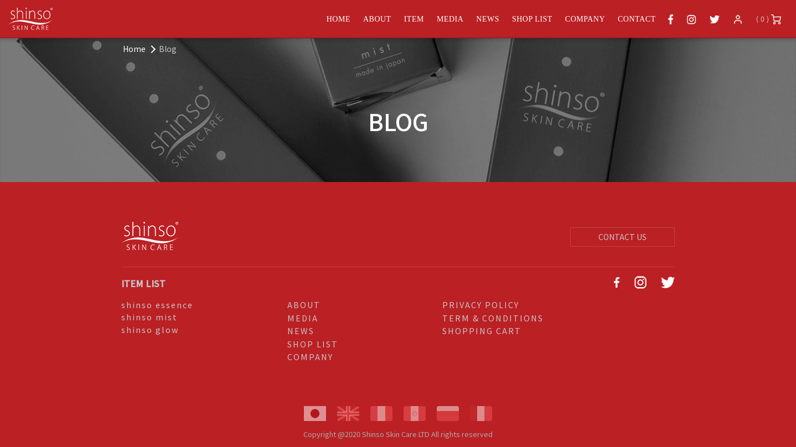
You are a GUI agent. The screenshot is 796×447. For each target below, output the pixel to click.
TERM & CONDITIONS (493, 318)
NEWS (487, 19)
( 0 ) (768, 19)
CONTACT (637, 19)
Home (134, 48)
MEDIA (450, 19)
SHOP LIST (532, 19)
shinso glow (150, 329)
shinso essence (157, 304)
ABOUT (377, 19)
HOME (338, 19)
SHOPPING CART (481, 330)
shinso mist (149, 317)
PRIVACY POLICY (480, 304)
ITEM (414, 19)
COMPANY (585, 19)
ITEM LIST (143, 283)
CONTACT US (622, 236)
